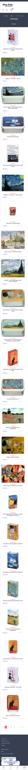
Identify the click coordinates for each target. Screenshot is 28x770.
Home (6, 15)
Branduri (3, 745)
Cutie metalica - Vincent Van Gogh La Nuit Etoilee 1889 (13, 107)
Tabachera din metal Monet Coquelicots (13, 629)
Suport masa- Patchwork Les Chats (13, 485)
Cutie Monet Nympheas (13, 136)
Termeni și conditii (5, 743)
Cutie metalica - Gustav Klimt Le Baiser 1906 (13, 310)
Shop (12, 15)
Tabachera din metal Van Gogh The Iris (13, 600)
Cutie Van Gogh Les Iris (13, 399)
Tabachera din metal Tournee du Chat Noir (13, 370)
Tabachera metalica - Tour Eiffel (12, 687)
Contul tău (3, 739)
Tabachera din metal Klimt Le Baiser (12, 543)
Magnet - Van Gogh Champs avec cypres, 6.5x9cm (12, 281)
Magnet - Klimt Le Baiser (12, 457)
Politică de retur (5, 741)
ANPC (2, 751)
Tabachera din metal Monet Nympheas (13, 572)
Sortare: (13, 24)
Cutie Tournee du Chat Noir (13, 715)
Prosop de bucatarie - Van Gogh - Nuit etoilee (13, 166)
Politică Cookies (5, 749)
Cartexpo (12, 47)
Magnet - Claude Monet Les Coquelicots (13, 428)
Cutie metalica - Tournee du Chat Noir (13, 658)
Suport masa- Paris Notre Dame (13, 251)
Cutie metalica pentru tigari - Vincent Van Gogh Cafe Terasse (13, 514)
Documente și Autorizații (7, 753)
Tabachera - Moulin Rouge (13, 223)
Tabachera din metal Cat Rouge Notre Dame (13, 49)
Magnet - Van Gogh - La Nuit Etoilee (13, 195)
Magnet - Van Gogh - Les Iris (13, 78)
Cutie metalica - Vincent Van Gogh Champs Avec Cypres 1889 (13, 340)
